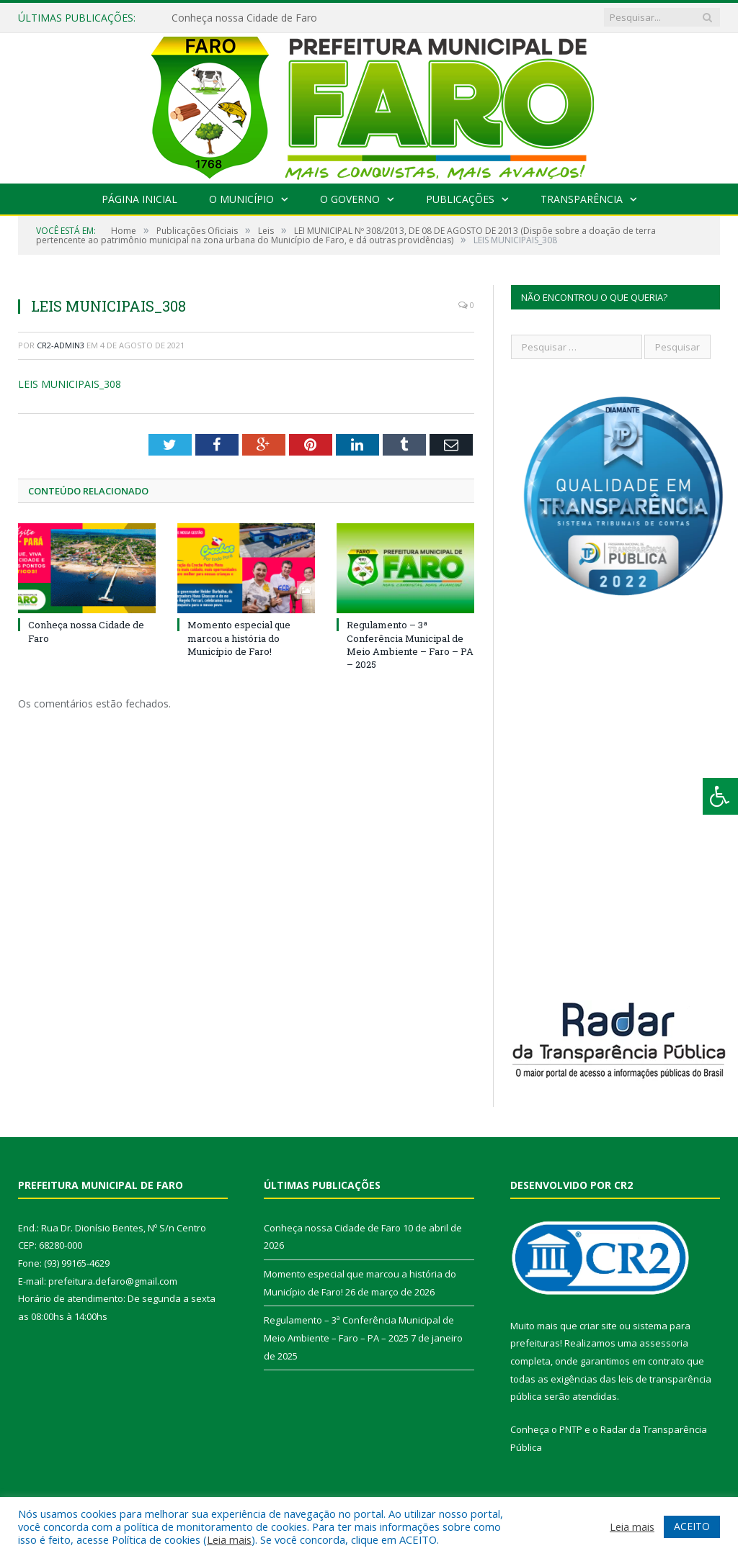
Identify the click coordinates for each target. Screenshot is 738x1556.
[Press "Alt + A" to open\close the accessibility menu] (720, 796)
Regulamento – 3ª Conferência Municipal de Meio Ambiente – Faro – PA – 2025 (410, 644)
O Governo (350, 199)
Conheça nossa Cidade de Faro (244, 18)
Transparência (582, 199)
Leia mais (229, 1539)
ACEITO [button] (692, 1526)
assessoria (663, 1342)
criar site (598, 1325)
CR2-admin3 (60, 345)
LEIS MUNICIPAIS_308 (69, 384)
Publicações (460, 199)
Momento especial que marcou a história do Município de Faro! (238, 637)
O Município (241, 199)
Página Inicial (139, 199)
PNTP (570, 1429)
